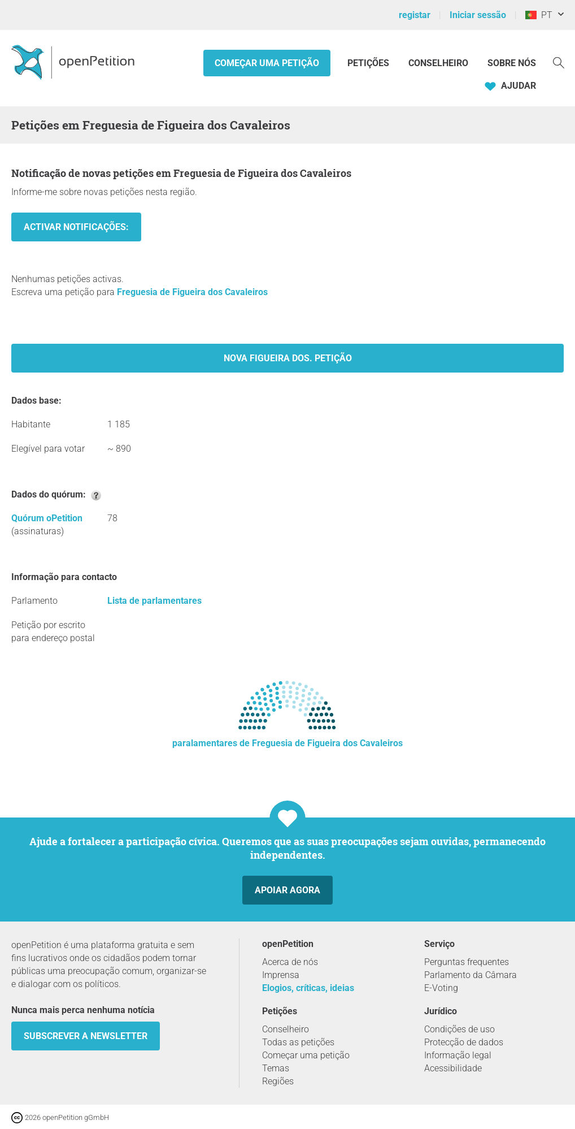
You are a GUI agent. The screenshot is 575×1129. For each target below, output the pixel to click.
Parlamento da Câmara (470, 975)
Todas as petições (298, 1042)
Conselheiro (438, 63)
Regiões (278, 1081)
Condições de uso (459, 1029)
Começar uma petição (267, 63)
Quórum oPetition (46, 518)
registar (414, 15)
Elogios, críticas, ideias (308, 988)
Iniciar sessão (478, 15)
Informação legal (457, 1055)
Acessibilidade (453, 1068)
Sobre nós (511, 63)
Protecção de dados (463, 1042)
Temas (275, 1068)
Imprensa (280, 975)
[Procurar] (558, 61)
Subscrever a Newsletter (85, 1036)
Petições (369, 63)
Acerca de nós (290, 962)
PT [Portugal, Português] (538, 15)
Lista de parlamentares (154, 600)
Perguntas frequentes (466, 962)
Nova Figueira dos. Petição (288, 358)
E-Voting (441, 988)
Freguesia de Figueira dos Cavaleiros (192, 292)
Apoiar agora (287, 890)
